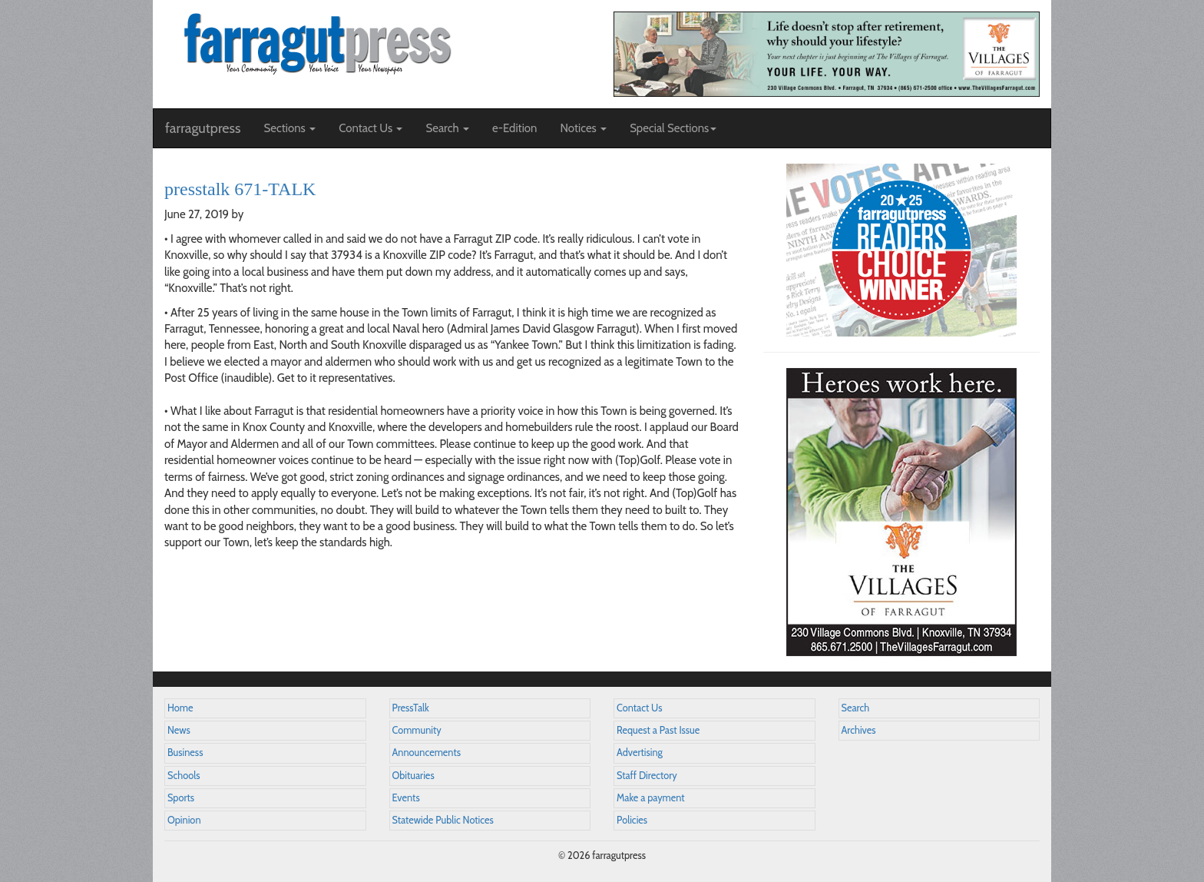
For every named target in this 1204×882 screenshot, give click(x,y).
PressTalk (410, 708)
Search (856, 708)
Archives (859, 730)
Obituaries (413, 775)
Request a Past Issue (658, 730)
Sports (180, 798)
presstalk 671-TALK (240, 189)
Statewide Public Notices (443, 820)
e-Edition (515, 128)
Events (406, 798)
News (178, 730)
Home (180, 708)
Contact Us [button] (370, 128)
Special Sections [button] (673, 128)
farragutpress (202, 128)
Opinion (184, 820)
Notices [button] (583, 128)
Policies (632, 820)
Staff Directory (647, 775)
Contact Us (639, 708)
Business (185, 752)
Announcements (426, 752)
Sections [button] (289, 128)
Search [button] (447, 128)
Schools (183, 775)
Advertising (640, 752)
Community (417, 730)
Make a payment (651, 798)
